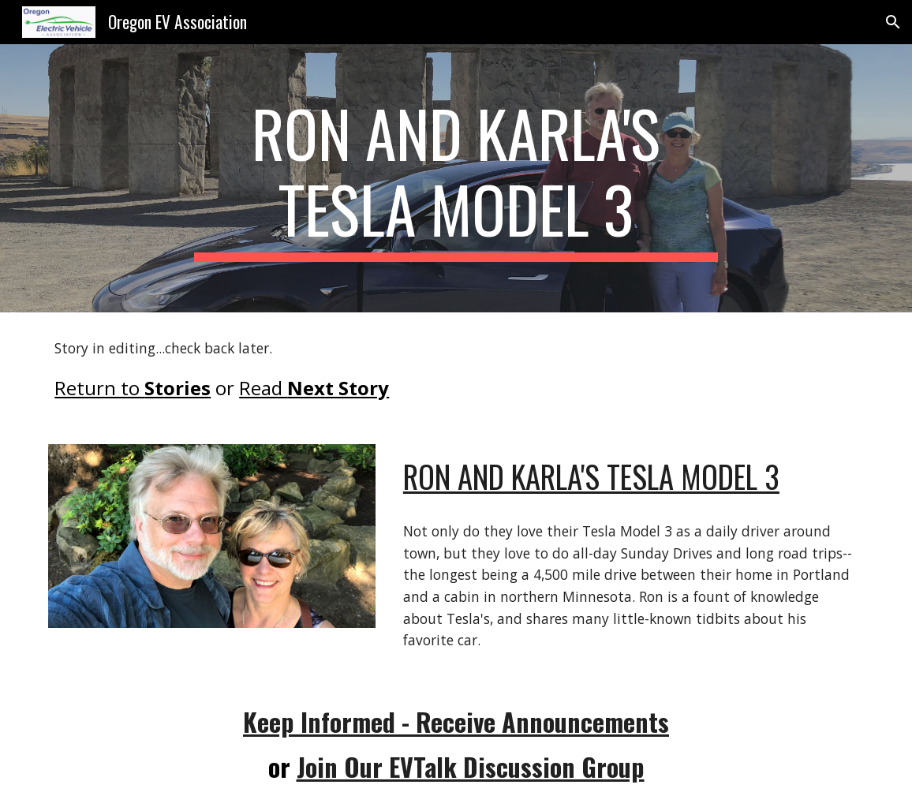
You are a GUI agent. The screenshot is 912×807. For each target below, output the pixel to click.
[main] (456, 178)
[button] (893, 22)
